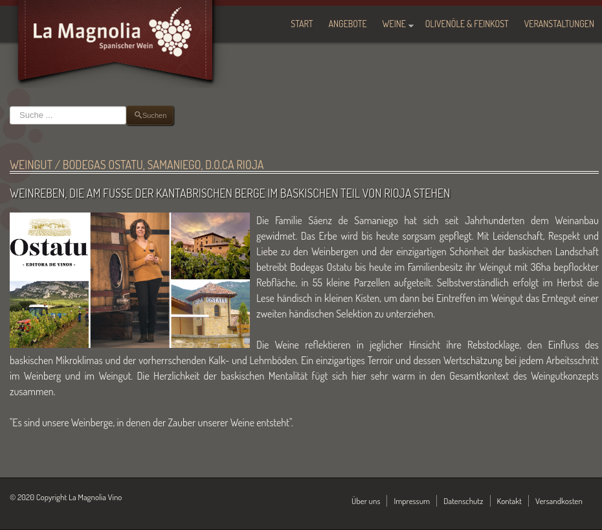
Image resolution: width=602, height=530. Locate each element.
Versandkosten (559, 501)
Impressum (412, 501)
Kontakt (509, 501)
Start (302, 23)
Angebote (348, 23)
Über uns (365, 501)
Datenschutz (463, 501)
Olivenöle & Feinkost (467, 23)
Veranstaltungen (559, 23)
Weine (394, 23)
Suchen (149, 115)
